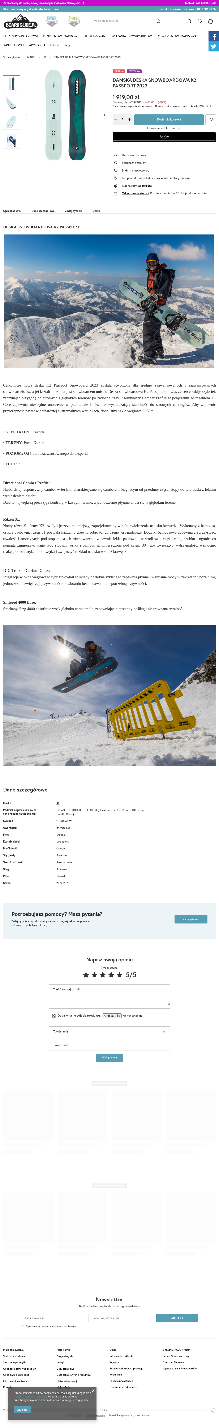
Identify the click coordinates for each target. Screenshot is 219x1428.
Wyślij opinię (109, 1058)
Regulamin (116, 1375)
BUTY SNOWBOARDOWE (21, 36)
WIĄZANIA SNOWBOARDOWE (132, 36)
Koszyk (60, 1362)
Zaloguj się (189, 21)
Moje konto (63, 1350)
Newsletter (109, 1299)
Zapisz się (177, 1318)
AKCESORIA (37, 45)
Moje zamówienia (13, 1350)
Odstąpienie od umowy (123, 1387)
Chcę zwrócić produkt (16, 1375)
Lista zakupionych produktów (73, 1375)
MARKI (54, 45)
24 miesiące (63, 828)
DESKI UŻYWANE (95, 36)
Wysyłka (114, 1362)
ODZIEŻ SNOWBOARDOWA (177, 36)
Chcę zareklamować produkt (19, 1369)
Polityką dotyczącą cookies (30, 1396)
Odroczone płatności (135, 193)
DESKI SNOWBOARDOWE (61, 36)
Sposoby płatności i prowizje (126, 1369)
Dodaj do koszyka (169, 119)
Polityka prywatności (121, 1381)
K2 (45, 57)
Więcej (70, 814)
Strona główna (11, 57)
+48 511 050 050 (206, 3)
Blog (67, 45)
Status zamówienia (14, 1356)
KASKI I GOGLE (14, 45)
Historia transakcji (66, 1381)
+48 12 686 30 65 (205, 9)
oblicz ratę (144, 186)
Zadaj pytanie (191, 919)
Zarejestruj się (64, 1356)
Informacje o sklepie (121, 1356)
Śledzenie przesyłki (14, 1362)
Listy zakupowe (200, 21)
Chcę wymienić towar (15, 1381)
